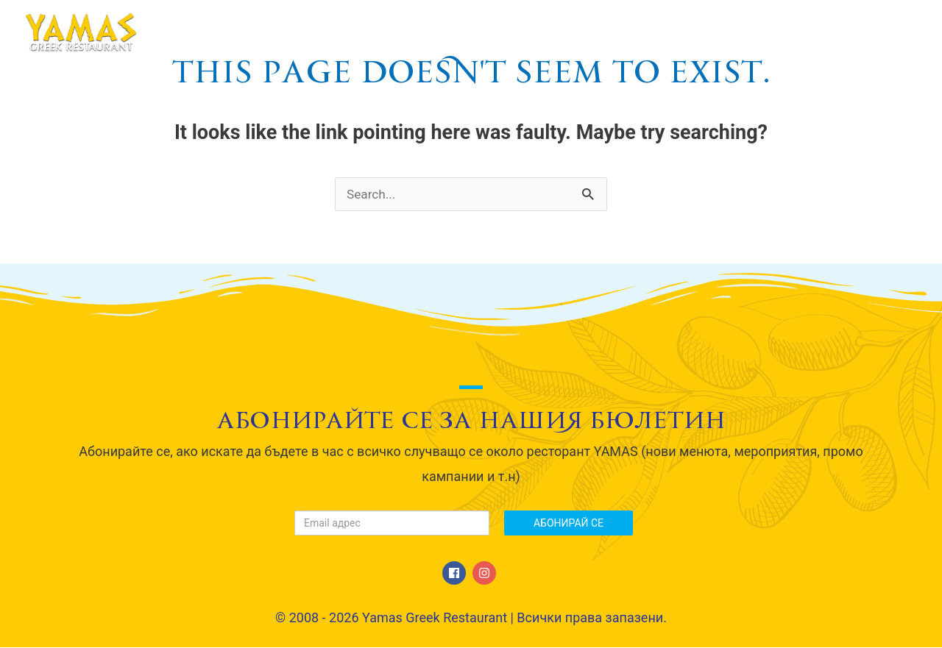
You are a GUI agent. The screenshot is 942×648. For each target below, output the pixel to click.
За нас (441, 32)
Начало (364, 32)
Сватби (633, 32)
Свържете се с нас (836, 32)
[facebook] (456, 573)
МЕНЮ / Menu (536, 32)
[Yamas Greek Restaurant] (81, 31)
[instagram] (486, 573)
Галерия (714, 32)
